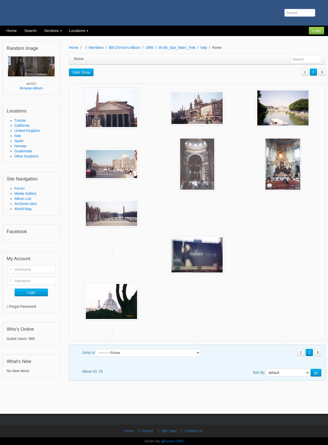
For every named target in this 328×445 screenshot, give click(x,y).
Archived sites (25, 204)
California (21, 125)
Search (148, 431)
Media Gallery (25, 193)
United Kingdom (27, 131)
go (316, 373)
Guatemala (23, 151)
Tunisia (20, 120)
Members (96, 47)
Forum (19, 188)
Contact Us (193, 431)
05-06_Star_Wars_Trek (176, 47)
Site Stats (169, 431)
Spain (19, 141)
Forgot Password (22, 306)
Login (316, 31)
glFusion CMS (172, 441)
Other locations (26, 156)
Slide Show (81, 72)
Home (73, 47)
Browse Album (31, 88)
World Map (23, 209)
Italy (17, 136)
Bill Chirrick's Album (124, 47)
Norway (20, 146)
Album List (22, 199)
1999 (149, 47)
